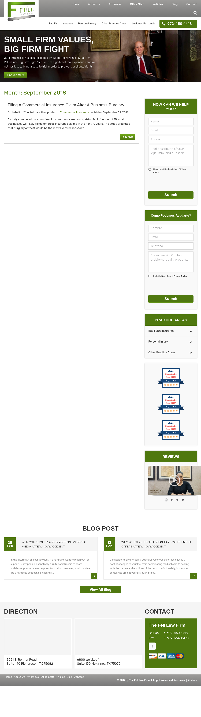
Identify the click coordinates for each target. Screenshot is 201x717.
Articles (158, 4)
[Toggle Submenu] (191, 329)
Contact (191, 4)
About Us (94, 4)
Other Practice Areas (114, 23)
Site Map (192, 702)
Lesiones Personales (144, 23)
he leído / (170, 277)
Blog (175, 4)
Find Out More (19, 77)
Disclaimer (173, 173)
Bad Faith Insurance (61, 23)
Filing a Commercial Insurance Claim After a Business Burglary (66, 109)
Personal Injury (87, 23)
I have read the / (170, 175)
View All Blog (100, 588)
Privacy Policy (180, 277)
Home (75, 4)
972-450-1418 (180, 24)
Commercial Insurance (74, 116)
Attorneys (115, 4)
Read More (125, 141)
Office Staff (137, 4)
